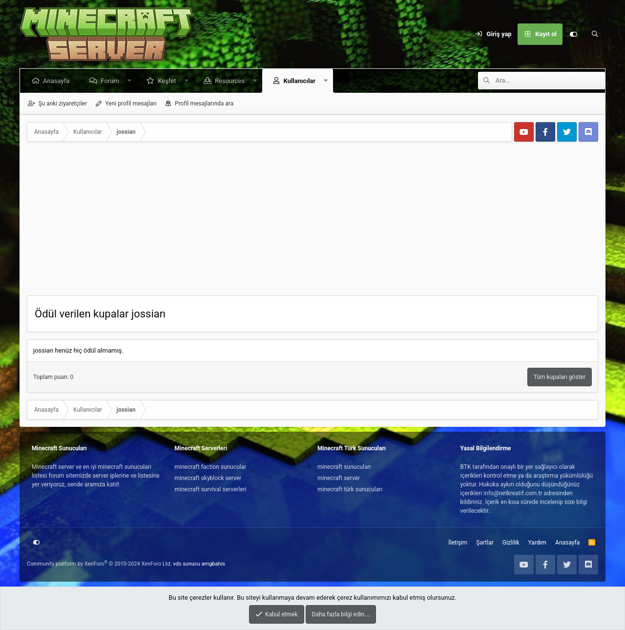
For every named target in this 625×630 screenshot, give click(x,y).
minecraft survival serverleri (211, 489)
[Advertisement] (312, 222)
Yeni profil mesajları (130, 103)
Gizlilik (511, 542)
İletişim (457, 542)
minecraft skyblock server (208, 478)
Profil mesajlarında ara (204, 103)
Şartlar (484, 542)
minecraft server (338, 478)
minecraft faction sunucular (211, 466)
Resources (232, 80)
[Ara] (594, 34)
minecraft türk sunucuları (349, 489)
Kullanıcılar (301, 80)
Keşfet (169, 80)
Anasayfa (58, 80)
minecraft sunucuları (344, 466)
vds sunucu (186, 564)
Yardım (537, 542)
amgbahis (213, 564)
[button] (131, 81)
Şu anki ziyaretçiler (62, 103)
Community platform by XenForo (99, 564)
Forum (112, 80)
